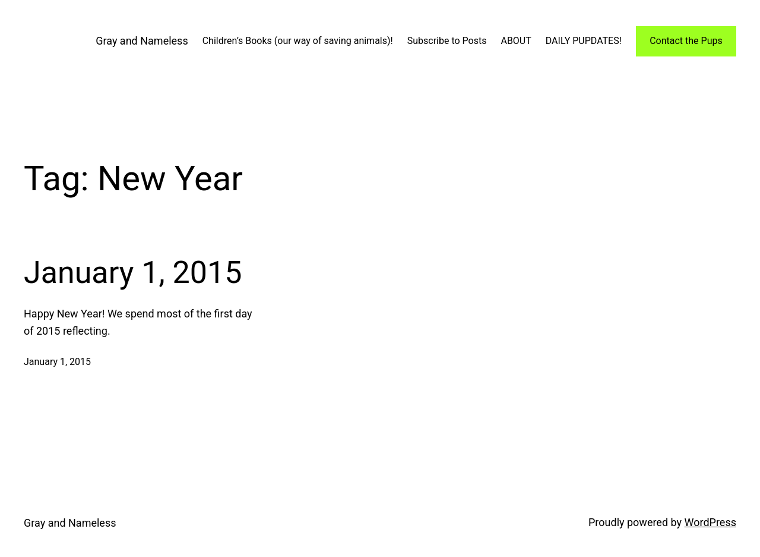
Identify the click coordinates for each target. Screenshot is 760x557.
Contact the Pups (686, 40)
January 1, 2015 (133, 272)
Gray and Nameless (142, 40)
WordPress (710, 522)
